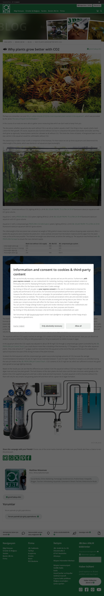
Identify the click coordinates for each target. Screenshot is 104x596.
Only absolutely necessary (52, 326)
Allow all (78, 326)
